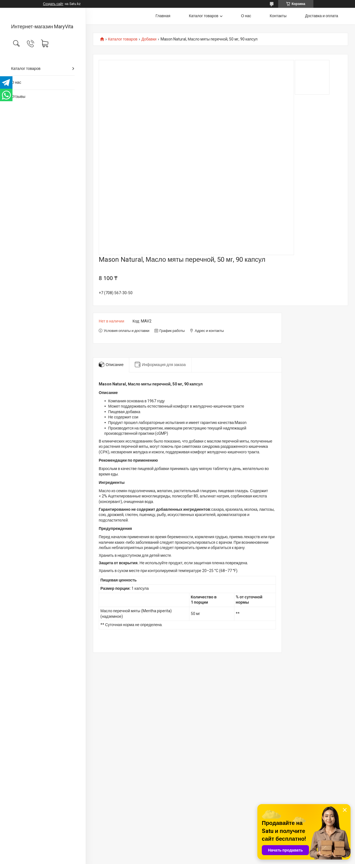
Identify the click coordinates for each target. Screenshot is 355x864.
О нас (16, 82)
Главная (163, 16)
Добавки (148, 39)
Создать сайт (53, 4)
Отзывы (18, 96)
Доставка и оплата (321, 16)
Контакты (278, 16)
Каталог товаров (25, 68)
